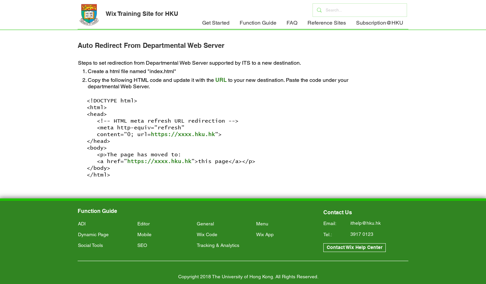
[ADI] (105, 224)
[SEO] (164, 245)
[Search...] (359, 10)
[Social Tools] (105, 245)
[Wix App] (283, 235)
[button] (216, 25)
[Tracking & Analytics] (223, 245)
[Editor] (164, 224)
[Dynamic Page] (105, 235)
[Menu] (283, 224)
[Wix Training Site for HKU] (142, 14)
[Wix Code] (223, 235)
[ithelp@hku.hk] (374, 223)
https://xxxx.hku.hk (183, 134)
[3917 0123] (374, 234)
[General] (223, 224)
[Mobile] (164, 235)
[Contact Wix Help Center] (354, 247)
